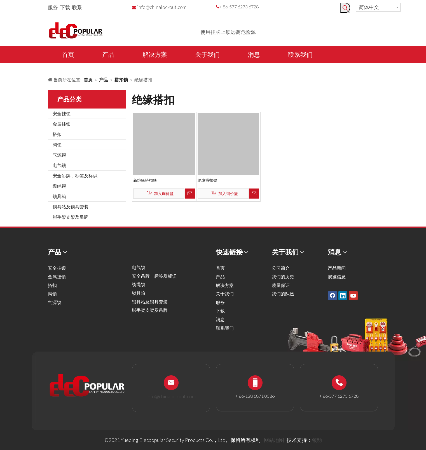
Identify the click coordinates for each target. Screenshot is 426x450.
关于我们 (225, 293)
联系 (77, 7)
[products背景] (4, 68)
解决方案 (225, 285)
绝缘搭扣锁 (207, 180)
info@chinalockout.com (161, 7)
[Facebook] (332, 295)
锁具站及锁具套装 (70, 206)
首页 (220, 267)
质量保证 (281, 285)
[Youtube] (353, 295)
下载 (65, 7)
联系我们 (225, 328)
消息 (220, 319)
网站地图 (274, 440)
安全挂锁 (62, 113)
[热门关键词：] (345, 8)
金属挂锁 (62, 123)
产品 (220, 276)
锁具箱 (59, 196)
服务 (53, 7)
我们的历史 (283, 276)
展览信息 (337, 276)
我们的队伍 (283, 293)
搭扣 (57, 134)
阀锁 (57, 144)
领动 (317, 440)
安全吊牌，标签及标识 (75, 175)
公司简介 (281, 267)
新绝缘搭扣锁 (145, 180)
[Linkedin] (342, 295)
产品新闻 (337, 267)
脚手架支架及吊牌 (70, 217)
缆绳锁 (59, 186)
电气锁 (59, 165)
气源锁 (59, 154)
